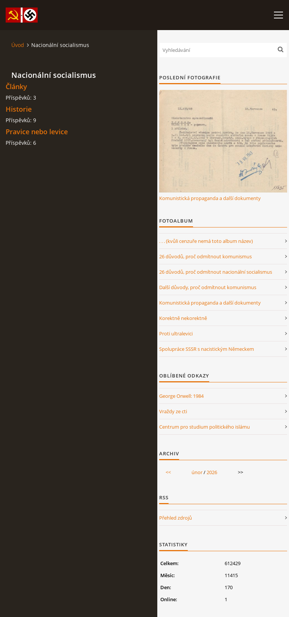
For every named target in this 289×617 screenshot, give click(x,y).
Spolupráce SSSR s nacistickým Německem (206, 349)
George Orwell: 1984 (181, 396)
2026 (212, 472)
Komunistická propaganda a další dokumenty (210, 198)
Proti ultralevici (176, 333)
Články (16, 86)
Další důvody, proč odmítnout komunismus (207, 287)
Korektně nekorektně (183, 318)
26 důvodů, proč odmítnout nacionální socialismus (215, 271)
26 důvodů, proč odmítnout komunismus (205, 256)
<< (168, 472)
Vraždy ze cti (173, 411)
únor (197, 472)
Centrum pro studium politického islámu (204, 426)
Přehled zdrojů (175, 517)
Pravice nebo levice (37, 131)
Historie (19, 109)
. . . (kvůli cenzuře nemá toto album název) (206, 241)
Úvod (17, 45)
